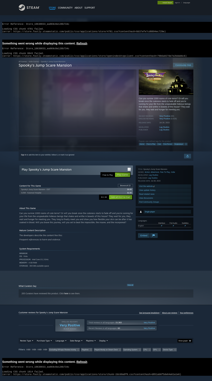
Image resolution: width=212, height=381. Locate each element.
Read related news (146, 221)
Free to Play (151, 147)
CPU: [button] (145, 353)
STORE (52, 7)
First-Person (167, 147)
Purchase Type (43, 344)
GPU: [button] (155, 353)
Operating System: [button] (130, 353)
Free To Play (165, 199)
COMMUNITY (65, 7)
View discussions (146, 225)
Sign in (23, 158)
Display (102, 344)
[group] (106, 353)
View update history (147, 217)
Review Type (25, 344)
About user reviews (169, 316)
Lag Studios (164, 130)
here (66, 297)
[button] (28, 353)
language (186, 3)
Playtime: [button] (85, 353)
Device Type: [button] (168, 353)
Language (59, 344)
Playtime (89, 344)
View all (130, 288)
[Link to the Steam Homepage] (31, 10)
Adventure (155, 199)
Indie (173, 199)
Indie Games (34, 65)
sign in (177, 3)
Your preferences (186, 316)
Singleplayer (178, 147)
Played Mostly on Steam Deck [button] (106, 353)
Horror (142, 147)
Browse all (125, 189)
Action (147, 199)
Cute (159, 147)
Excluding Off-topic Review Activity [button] (62, 353)
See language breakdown (149, 316)
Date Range (75, 344)
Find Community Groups (149, 229)
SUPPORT (89, 7)
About (78, 7)
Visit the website (147, 213)
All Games (23, 65)
